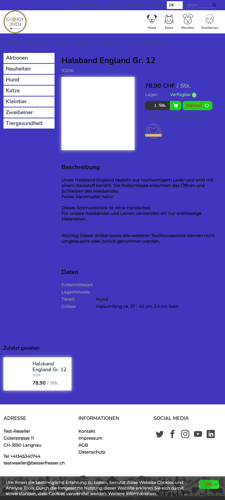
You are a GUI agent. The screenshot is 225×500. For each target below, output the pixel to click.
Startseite (11, 43)
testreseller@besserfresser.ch (34, 463)
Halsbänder (110, 43)
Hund (60, 43)
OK (209, 484)
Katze (13, 90)
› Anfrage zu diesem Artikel (173, 116)
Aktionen (17, 57)
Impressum (90, 438)
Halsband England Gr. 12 (146, 43)
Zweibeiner (19, 112)
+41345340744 (25, 456)
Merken (197, 105)
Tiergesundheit (24, 123)
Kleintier (16, 101)
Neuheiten (18, 68)
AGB (83, 445)
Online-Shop (38, 43)
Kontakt (156, 5)
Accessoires (82, 43)
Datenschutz (91, 452)
